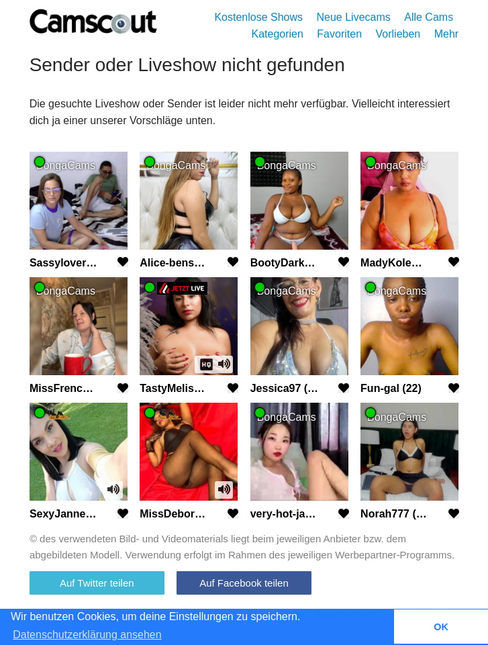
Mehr (446, 34)
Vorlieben (398, 34)
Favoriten (339, 34)
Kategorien (277, 34)
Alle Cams (428, 17)
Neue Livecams (353, 17)
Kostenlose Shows (258, 17)
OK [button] (441, 627)
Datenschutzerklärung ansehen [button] (87, 634)
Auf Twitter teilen (97, 583)
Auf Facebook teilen (244, 583)
